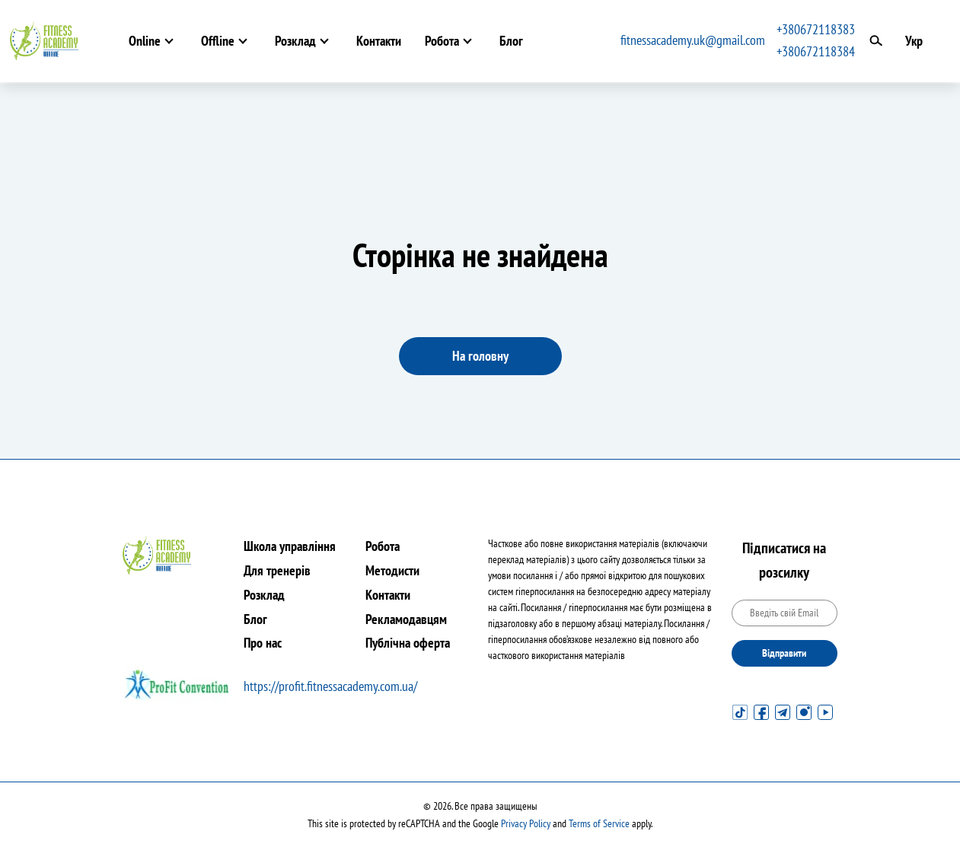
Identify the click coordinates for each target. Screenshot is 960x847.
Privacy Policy (525, 823)
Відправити (784, 653)
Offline (217, 40)
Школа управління (290, 546)
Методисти (392, 570)
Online (145, 40)
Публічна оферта (407, 642)
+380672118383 (816, 29)
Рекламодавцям (406, 619)
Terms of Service (599, 823)
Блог (511, 40)
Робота (442, 40)
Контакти (378, 40)
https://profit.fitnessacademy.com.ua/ (330, 686)
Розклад (295, 40)
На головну (480, 356)
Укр (914, 40)
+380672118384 (816, 51)
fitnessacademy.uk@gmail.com (692, 40)
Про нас (263, 642)
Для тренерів (277, 570)
